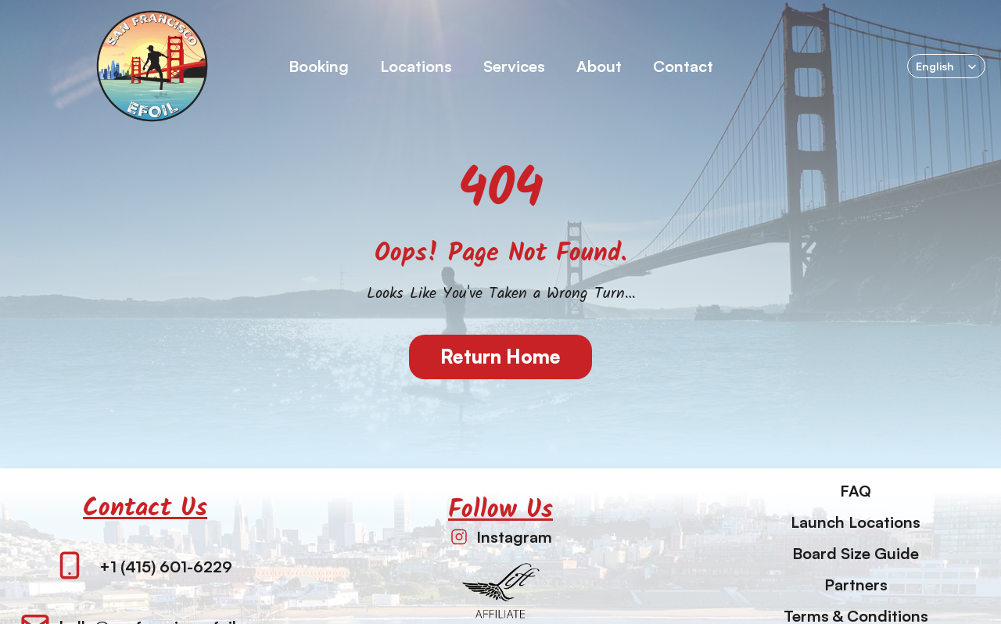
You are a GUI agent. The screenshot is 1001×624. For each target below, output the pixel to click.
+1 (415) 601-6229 (165, 566)
